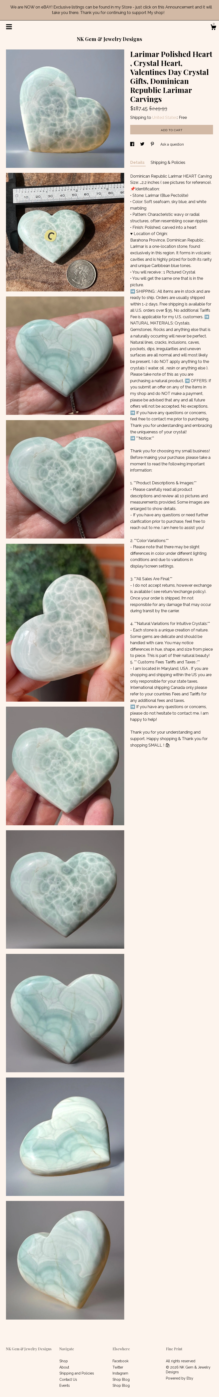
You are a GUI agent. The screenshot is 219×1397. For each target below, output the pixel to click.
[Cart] (213, 28)
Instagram (120, 1373)
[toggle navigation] (9, 26)
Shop (63, 1361)
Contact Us (68, 1380)
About (64, 1367)
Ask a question (172, 144)
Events (64, 1386)
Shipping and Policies (76, 1373)
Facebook (120, 1361)
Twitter (117, 1367)
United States (164, 117)
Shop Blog (121, 1380)
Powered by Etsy (179, 1378)
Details (138, 162)
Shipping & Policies (168, 162)
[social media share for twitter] (142, 144)
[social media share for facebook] (132, 144)
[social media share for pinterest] (152, 144)
